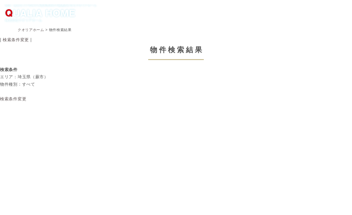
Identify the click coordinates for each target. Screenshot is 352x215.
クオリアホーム (31, 30)
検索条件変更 (16, 39)
